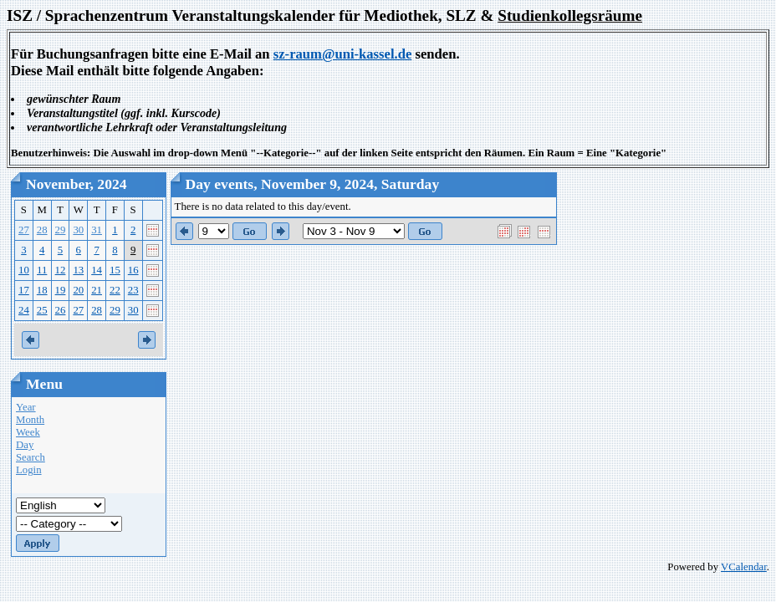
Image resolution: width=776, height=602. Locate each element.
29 (60, 230)
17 (23, 290)
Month (30, 420)
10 (23, 270)
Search (30, 457)
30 (78, 230)
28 (42, 230)
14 (96, 270)
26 (60, 310)
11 (42, 270)
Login (29, 470)
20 (78, 290)
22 (115, 290)
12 (60, 270)
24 (23, 310)
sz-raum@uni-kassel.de (342, 54)
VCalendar (744, 567)
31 (96, 230)
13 (78, 270)
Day (24, 445)
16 (133, 270)
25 (42, 310)
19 (60, 290)
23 (133, 290)
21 (96, 290)
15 (115, 270)
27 (23, 230)
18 (42, 290)
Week (28, 432)
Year (26, 407)
